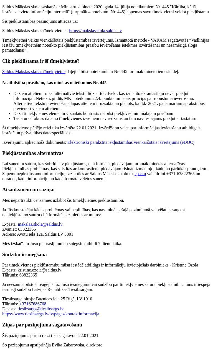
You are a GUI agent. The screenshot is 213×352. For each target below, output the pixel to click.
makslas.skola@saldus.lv (40, 224)
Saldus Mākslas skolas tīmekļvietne (33, 71)
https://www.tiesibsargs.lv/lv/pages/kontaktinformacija (50, 313)
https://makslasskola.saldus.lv (95, 30)
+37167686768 (32, 303)
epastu (140, 173)
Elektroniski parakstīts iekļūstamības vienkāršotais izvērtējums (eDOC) (130, 142)
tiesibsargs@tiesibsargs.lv (41, 308)
